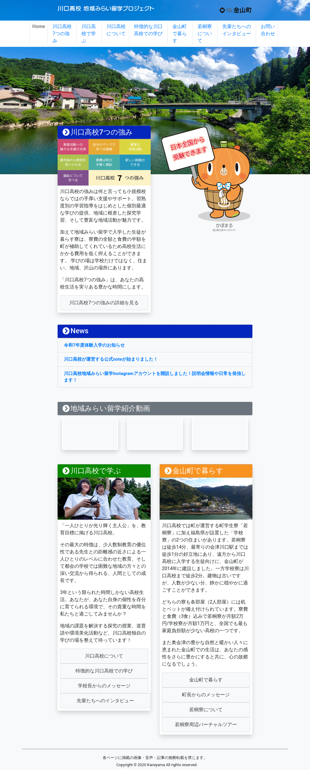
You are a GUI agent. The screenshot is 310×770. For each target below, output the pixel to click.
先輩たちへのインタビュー (236, 30)
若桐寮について (205, 34)
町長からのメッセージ (206, 695)
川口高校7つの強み (62, 34)
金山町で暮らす (179, 34)
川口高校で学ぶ (88, 34)
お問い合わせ (268, 30)
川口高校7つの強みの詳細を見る (104, 302)
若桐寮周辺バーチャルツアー (206, 724)
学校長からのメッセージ (104, 686)
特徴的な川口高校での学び (148, 30)
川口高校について (116, 30)
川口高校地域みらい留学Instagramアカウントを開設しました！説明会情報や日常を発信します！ (154, 377)
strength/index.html (104, 132)
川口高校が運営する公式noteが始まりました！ (111, 359)
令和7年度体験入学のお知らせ (94, 345)
